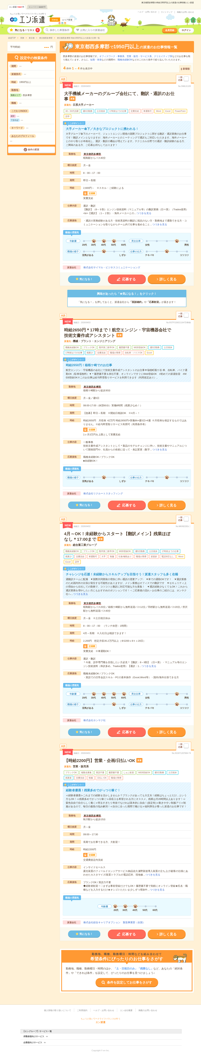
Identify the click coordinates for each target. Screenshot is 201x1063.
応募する (129, 279)
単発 (99, 59)
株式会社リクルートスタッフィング (103, 493)
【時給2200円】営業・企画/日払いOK (99, 760)
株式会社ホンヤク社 (94, 720)
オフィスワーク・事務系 (111, 56)
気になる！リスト (27, 30)
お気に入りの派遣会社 (92, 30)
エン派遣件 (16, 7)
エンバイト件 (37, 7)
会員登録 (169, 30)
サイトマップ (166, 12)
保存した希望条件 (59, 30)
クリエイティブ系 (163, 56)
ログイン (186, 30)
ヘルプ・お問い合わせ (147, 12)
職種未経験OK (125, 59)
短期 (92, 59)
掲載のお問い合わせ (185, 12)
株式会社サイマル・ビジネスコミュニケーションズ (111, 267)
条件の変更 (33, 149)
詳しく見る (168, 279)
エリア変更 (67, 20)
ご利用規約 (82, 1010)
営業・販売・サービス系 (139, 56)
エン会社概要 (126, 1010)
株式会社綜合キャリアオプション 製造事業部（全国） (114, 922)
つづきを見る (144, 213)
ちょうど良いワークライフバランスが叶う (28, 14)
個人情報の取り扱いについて (57, 1010)
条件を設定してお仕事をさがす (129, 982)
